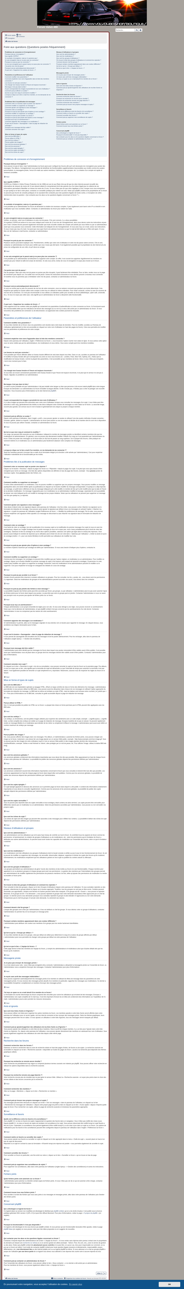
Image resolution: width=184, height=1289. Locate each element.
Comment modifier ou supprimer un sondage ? (19, 113)
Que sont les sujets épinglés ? (14, 148)
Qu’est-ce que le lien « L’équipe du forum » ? (70, 68)
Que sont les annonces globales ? (15, 144)
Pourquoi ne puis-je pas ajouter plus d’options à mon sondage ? (25, 111)
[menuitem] (18, 34)
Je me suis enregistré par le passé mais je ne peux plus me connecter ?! (28, 64)
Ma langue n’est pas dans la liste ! (15, 87)
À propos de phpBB (90, 1213)
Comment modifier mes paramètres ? (17, 77)
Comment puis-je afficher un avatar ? (16, 91)
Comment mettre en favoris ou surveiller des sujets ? (73, 113)
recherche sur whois (30, 1243)
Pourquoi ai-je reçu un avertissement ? (17, 119)
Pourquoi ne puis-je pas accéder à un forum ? (19, 115)
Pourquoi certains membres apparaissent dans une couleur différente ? (78, 64)
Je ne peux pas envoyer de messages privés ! (70, 75)
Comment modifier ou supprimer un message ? (20, 105)
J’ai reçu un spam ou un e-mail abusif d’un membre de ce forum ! (76, 79)
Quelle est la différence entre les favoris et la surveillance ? (74, 111)
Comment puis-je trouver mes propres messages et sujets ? (75, 104)
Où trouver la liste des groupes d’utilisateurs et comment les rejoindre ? (78, 60)
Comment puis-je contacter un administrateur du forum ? (74, 139)
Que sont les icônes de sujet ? (14, 152)
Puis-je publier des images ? (14, 142)
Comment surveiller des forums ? (66, 115)
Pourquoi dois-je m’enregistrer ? (15, 54)
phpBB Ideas (8, 1229)
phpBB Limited (59, 1211)
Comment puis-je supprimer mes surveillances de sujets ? (74, 117)
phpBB (52, 391)
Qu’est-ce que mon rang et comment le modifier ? (20, 93)
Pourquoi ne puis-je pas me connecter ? (17, 62)
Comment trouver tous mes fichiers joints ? (69, 126)
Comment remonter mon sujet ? (15, 129)
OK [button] (169, 1284)
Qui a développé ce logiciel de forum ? (68, 133)
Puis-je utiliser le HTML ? (13, 138)
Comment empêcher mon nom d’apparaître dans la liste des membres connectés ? (27, 80)
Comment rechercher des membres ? (68, 102)
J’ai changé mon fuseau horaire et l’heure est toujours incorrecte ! (25, 85)
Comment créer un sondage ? (14, 109)
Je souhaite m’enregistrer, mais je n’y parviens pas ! (21, 58)
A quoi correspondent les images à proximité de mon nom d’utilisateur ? (27, 89)
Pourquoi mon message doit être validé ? (18, 127)
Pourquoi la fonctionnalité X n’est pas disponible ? (72, 135)
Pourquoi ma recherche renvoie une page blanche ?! (72, 100)
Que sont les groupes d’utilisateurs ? (67, 58)
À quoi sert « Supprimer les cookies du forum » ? (20, 70)
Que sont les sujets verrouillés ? (15, 150)
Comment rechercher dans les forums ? (68, 96)
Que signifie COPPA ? (12, 56)
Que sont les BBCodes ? (13, 136)
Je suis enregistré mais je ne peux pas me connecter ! (22, 60)
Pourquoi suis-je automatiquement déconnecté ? (20, 68)
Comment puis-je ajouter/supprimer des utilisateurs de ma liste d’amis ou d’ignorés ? (79, 88)
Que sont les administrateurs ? (66, 54)
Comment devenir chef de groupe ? (67, 62)
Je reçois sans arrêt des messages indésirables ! (71, 77)
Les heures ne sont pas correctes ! (16, 83)
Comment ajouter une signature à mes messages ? (21, 107)
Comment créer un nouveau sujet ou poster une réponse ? (23, 103)
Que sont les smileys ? (12, 140)
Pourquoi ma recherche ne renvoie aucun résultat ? (72, 98)
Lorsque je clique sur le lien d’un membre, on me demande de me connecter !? (28, 95)
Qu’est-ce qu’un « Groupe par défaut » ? (69, 66)
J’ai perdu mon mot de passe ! (14, 66)
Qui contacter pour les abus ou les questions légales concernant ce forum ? (80, 137)
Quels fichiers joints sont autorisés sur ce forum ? (71, 124)
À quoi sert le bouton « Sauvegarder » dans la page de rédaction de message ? (26, 124)
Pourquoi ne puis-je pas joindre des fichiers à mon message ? (24, 117)
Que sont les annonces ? (13, 146)
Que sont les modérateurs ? (65, 56)
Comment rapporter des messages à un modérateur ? (22, 121)
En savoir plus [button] (75, 1284)
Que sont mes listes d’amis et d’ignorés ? (69, 85)
